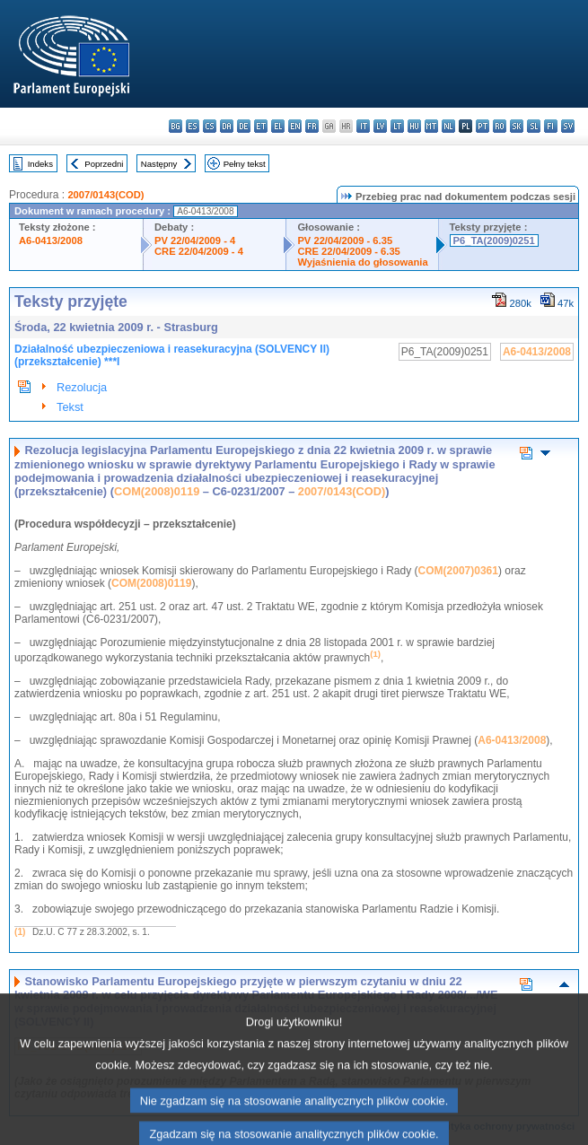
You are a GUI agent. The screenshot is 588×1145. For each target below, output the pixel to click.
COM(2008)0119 (156, 491)
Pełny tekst (245, 164)
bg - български (175, 126)
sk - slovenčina (516, 126)
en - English (295, 126)
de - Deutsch (243, 126)
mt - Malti (431, 126)
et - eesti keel (261, 126)
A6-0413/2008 (51, 240)
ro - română (499, 126)
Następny (159, 164)
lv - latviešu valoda (380, 126)
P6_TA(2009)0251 (494, 240)
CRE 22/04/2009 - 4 (198, 251)
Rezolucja (82, 387)
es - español (192, 126)
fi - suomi (550, 126)
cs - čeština (209, 126)
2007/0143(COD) (105, 194)
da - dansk (226, 126)
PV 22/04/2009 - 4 (194, 240)
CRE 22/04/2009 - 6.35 (348, 251)
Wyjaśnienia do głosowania (362, 262)
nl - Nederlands (448, 126)
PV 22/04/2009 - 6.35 (344, 240)
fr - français (312, 126)
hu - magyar (414, 126)
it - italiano (363, 126)
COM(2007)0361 (458, 570)
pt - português (482, 126)
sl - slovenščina (533, 126)
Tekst (70, 407)
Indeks (40, 164)
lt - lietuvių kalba (397, 126)
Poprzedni (103, 164)
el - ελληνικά (278, 126)
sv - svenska (568, 126)
